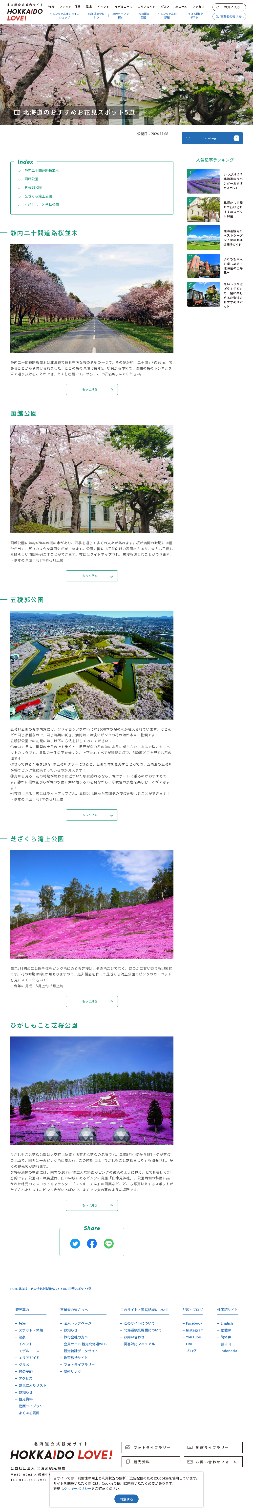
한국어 (226, 1344)
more (192, 174)
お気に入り (228, 7)
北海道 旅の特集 (30, 1288)
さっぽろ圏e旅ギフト (194, 15)
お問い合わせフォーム (212, 1461)
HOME (14, 1288)
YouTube (193, 1337)
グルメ (165, 6)
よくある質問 (29, 1412)
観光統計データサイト (81, 1350)
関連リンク (72, 1371)
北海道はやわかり (96, 15)
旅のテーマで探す (120, 15)
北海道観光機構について (143, 1330)
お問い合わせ (134, 1337)
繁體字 (226, 1330)
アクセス (199, 6)
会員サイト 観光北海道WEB (85, 1344)
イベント (103, 6)
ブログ (191, 1350)
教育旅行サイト (76, 1357)
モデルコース (123, 6)
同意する (126, 1498)
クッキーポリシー (77, 1488)
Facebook (194, 1323)
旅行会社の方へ (76, 1337)
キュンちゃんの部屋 (167, 15)
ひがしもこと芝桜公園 (38, 204)
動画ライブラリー (32, 1406)
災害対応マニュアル (139, 1344)
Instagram (194, 1330)
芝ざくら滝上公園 (35, 196)
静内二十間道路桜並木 (38, 170)
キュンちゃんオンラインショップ (65, 15)
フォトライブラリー (79, 1364)
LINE (189, 1344)
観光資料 (26, 1399)
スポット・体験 (70, 6)
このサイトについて (139, 1323)
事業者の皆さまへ (230, 16)
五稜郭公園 (30, 187)
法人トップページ (77, 1323)
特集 (51, 6)
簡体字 (226, 1337)
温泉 (89, 6)
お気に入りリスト (32, 1385)
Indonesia (229, 1350)
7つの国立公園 (143, 15)
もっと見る (97, 389)
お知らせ (26, 1392)
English (227, 1323)
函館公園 (28, 178)
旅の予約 (181, 6)
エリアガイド (147, 6)
